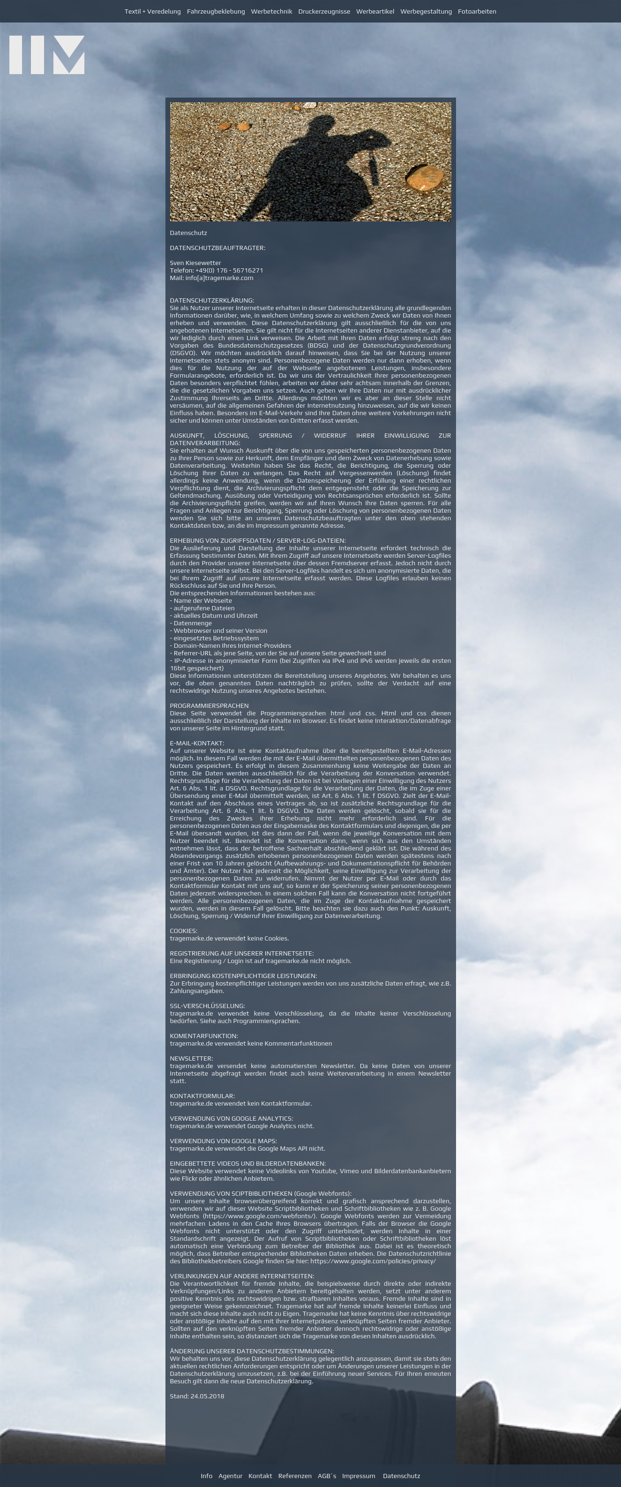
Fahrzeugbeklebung (216, 11)
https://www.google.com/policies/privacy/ (373, 1261)
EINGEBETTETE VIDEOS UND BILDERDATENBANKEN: (248, 1163)
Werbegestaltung (426, 11)
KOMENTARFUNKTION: (204, 1035)
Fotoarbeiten (477, 11)
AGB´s (327, 1475)
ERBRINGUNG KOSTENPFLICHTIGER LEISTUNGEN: (243, 975)
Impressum (358, 1475)
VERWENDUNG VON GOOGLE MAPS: (223, 1141)
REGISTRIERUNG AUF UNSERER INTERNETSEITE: (242, 953)
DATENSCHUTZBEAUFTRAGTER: (218, 247)
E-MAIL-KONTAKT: (197, 743)
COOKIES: (184, 930)
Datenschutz (188, 232)
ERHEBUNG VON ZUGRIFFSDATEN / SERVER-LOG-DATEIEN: (258, 540)
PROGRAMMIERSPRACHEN (209, 705)
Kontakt (260, 1475)
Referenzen (295, 1475)
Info (206, 1475)
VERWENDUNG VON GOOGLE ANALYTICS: (231, 1118)
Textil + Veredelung (153, 11)
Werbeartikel (375, 11)
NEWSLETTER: (191, 1058)
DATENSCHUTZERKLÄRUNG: (212, 300)
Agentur (230, 1475)
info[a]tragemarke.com (220, 277)
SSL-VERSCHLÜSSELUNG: (208, 1005)
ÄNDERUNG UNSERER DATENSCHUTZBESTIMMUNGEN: (252, 1351)
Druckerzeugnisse (328, 11)
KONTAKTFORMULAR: (202, 1096)
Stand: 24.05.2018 (197, 1396)
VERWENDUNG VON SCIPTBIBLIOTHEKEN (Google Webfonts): (261, 1193)
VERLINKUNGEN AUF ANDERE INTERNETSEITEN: (242, 1276)
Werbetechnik (271, 11)
